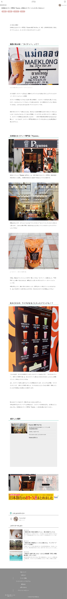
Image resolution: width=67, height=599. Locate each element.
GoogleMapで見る (33, 428)
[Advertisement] (34, 506)
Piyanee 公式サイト (33, 437)
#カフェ (16, 11)
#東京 (4, 11)
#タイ (22, 11)
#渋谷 (10, 11)
